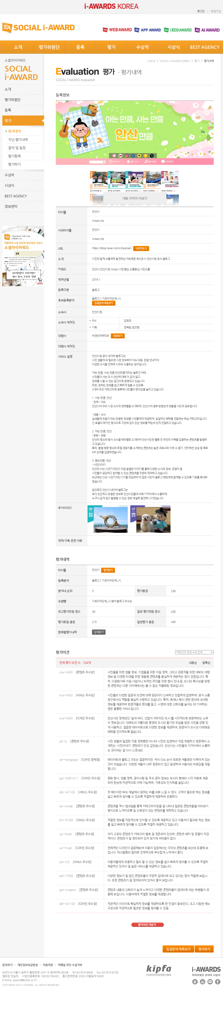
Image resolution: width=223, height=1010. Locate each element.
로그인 (201, 11)
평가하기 (14, 164)
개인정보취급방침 (27, 965)
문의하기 (7, 965)
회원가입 (216, 11)
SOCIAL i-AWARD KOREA (175, 61)
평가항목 (14, 156)
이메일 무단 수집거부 (70, 965)
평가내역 (14, 131)
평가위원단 (49, 47)
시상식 (173, 47)
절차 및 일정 (17, 148)
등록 (80, 47)
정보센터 (11, 206)
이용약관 (48, 965)
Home (151, 61)
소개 (18, 47)
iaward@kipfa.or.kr (25, 980)
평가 (111, 47)
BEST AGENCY (205, 47)
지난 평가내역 (18, 140)
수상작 (142, 47)
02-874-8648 (84, 972)
